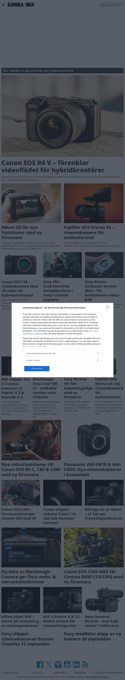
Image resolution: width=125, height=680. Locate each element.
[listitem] (62, 353)
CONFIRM (37, 369)
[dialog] (62, 340)
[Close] (108, 307)
